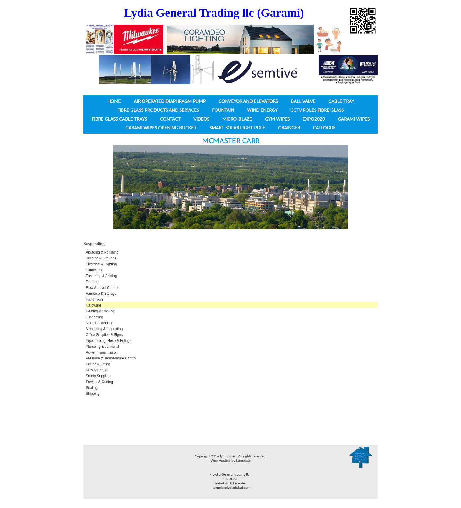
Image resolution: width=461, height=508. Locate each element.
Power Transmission (102, 352)
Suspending (93, 243)
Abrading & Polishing (102, 252)
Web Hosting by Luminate (230, 460)
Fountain (223, 110)
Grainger (289, 127)
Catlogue (324, 127)
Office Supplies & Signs (104, 335)
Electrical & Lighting (101, 264)
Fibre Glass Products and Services (158, 110)
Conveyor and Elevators (248, 101)
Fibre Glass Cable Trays (119, 118)
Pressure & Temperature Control (111, 358)
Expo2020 (314, 118)
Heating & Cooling (100, 311)
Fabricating (94, 270)
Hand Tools (94, 299)
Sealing (92, 388)
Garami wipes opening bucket (160, 127)
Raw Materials (97, 370)
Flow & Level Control (102, 288)
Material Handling (99, 323)
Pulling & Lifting (98, 364)
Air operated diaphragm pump (170, 101)
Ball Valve (303, 101)
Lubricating (94, 317)
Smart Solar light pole (237, 127)
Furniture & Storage (101, 294)
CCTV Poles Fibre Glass (317, 110)
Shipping (93, 394)
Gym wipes (277, 118)
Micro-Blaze (237, 118)
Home (114, 101)
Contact (170, 118)
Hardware (93, 305)
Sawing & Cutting (99, 382)
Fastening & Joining (101, 276)
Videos (201, 118)
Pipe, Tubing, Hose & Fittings (108, 341)
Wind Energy (262, 110)
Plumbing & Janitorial (102, 346)
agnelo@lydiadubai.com (231, 487)
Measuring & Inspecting (104, 329)
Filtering (92, 282)
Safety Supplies (98, 376)
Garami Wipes (354, 118)
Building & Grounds (101, 258)
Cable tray (341, 101)
